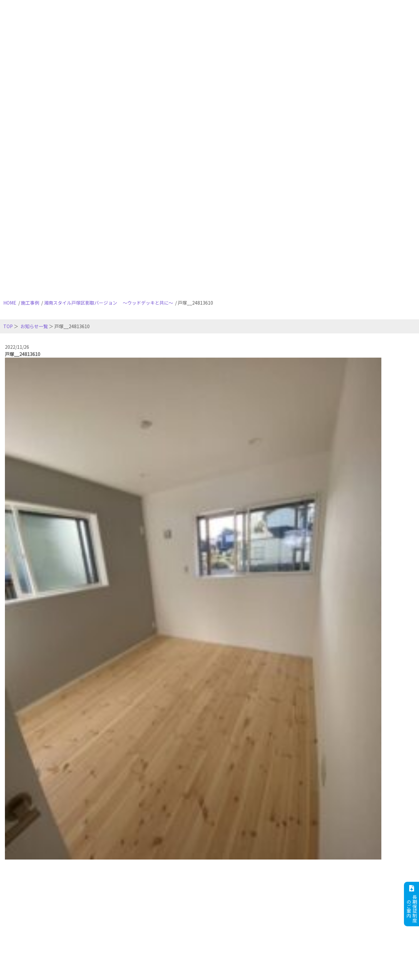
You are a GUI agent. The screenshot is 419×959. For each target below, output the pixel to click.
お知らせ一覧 (34, 326)
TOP (8, 326)
